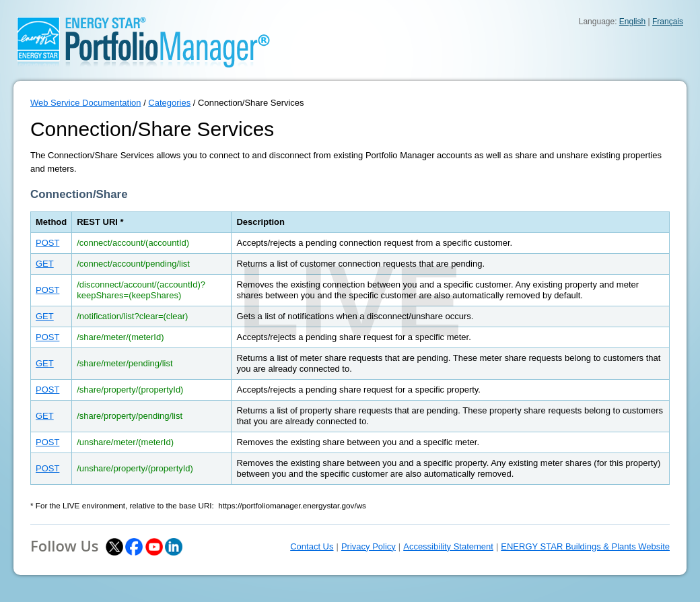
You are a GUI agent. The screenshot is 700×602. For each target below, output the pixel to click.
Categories (169, 103)
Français (667, 21)
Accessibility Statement (448, 546)
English (632, 21)
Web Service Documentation (85, 103)
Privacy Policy (368, 546)
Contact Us (311, 546)
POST (47, 243)
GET (45, 264)
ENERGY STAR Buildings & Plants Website (585, 546)
